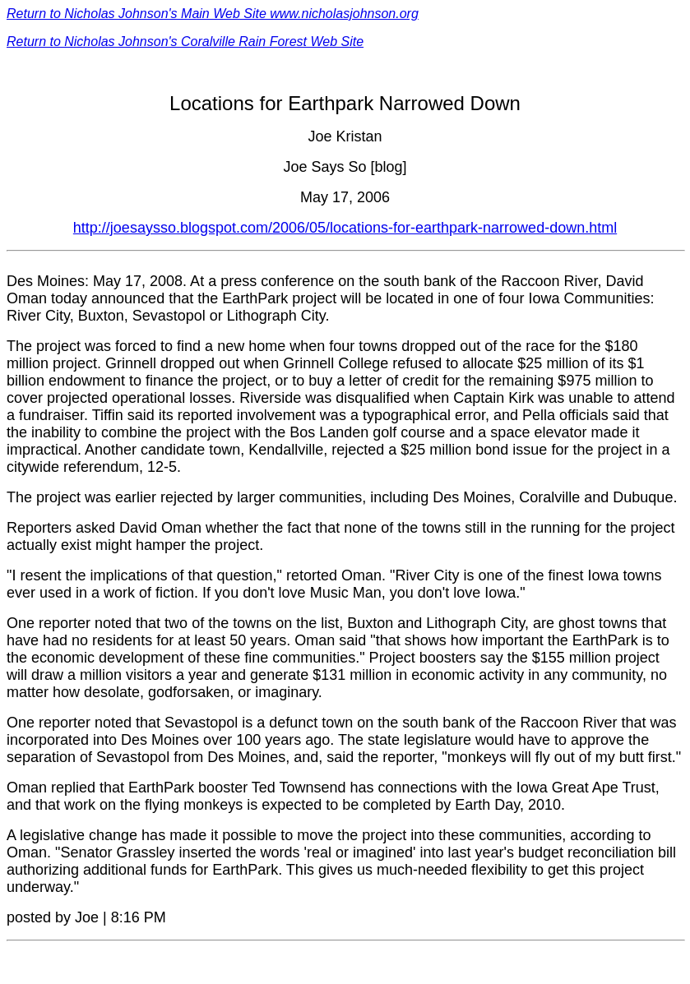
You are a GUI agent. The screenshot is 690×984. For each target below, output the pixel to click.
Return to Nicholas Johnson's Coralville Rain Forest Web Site (185, 42)
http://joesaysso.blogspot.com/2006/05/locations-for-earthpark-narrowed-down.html (345, 227)
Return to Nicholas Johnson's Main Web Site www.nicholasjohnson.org (213, 14)
